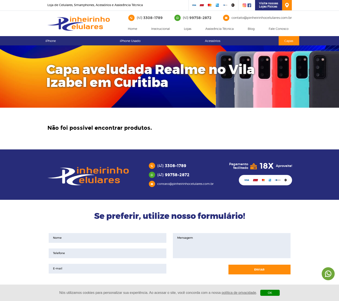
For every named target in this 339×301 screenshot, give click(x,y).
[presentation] (198, 269)
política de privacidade (239, 293)
